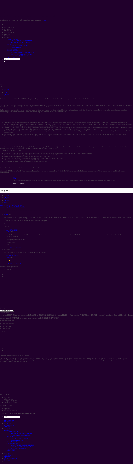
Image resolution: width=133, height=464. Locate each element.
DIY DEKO (7, 423)
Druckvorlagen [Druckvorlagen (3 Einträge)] (21, 315)
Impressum (7, 408)
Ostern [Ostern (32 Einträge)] (106, 315)
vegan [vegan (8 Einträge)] (29, 318)
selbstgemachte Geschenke (104, 358)
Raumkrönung (6, 328)
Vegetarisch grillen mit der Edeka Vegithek (12, 207)
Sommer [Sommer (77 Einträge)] (14, 317)
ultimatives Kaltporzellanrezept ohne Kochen (107, 360)
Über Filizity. (8, 397)
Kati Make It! (6, 325)
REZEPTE (7, 428)
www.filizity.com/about (19, 183)
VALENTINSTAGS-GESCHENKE (21, 433)
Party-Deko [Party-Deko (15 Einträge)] (113, 315)
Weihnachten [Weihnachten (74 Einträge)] (45, 317)
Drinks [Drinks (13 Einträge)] (15, 315)
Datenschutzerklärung (10, 410)
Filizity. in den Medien (10, 402)
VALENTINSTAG (12, 432)
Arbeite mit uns (8, 399)
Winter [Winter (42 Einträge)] (55, 317)
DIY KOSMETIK (9, 425)
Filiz (45, 20)
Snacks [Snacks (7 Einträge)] (8, 318)
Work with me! (8, 455)
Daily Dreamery (7, 326)
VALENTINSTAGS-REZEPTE (20, 435)
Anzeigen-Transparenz (10, 400)
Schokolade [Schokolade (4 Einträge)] (2, 318)
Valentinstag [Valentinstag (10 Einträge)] (23, 318)
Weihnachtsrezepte (72, 360)
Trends (6, 12)
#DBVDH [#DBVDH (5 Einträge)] (2, 315)
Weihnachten (118, 358)
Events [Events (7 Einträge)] (26, 315)
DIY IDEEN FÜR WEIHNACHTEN (22, 446)
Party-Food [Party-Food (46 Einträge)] (123, 314)
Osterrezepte (85, 360)
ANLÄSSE (7, 430)
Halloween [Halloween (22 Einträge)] (57, 315)
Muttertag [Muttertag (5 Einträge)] (100, 315)
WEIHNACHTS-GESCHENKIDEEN (22, 445)
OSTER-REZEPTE (17, 440)
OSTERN (10, 437)
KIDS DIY (7, 427)
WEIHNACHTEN (12, 443)
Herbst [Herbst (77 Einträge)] (65, 314)
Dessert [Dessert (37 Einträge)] (8, 315)
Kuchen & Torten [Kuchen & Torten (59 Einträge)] (88, 314)
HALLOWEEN (12, 442)
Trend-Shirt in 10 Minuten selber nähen (11, 205)
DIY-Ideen (9, 358)
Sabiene (6, 214)
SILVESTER (11, 450)
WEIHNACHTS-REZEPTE (19, 448)
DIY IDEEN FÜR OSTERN (19, 438)
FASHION (2, 12)
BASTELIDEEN (9, 420)
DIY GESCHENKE (9, 422)
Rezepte (17, 358)
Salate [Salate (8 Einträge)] (131, 315)
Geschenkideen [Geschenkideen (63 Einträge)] (45, 314)
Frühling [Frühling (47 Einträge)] (32, 314)
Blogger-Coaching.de (8, 323)
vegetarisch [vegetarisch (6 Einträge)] (34, 318)
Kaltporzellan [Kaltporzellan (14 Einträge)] (74, 315)
